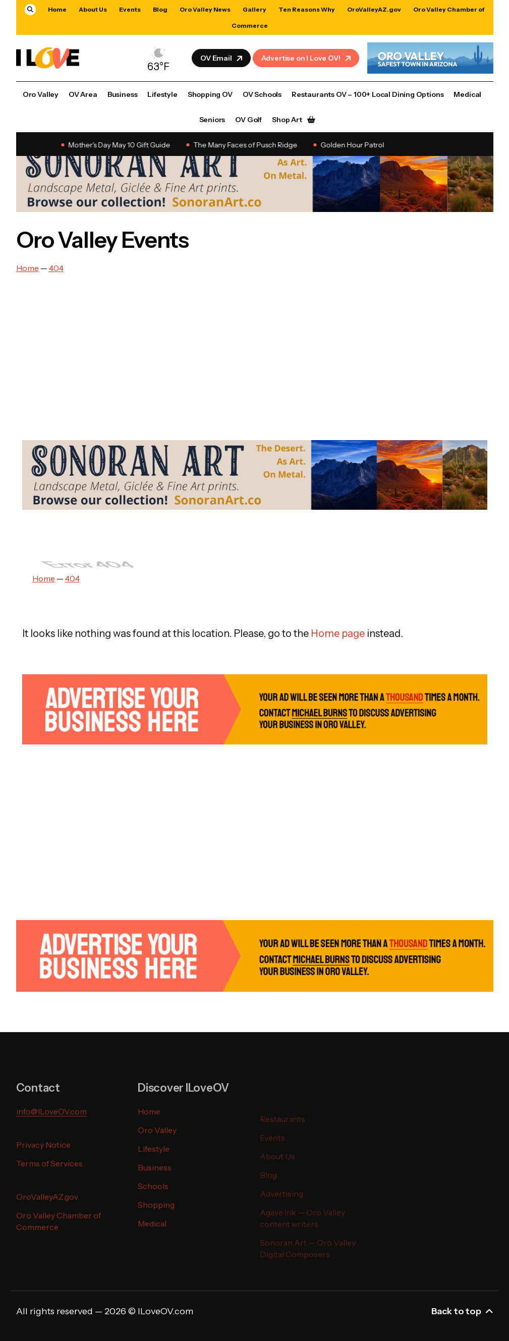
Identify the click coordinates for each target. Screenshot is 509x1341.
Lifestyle (162, 94)
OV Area (83, 94)
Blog (160, 9)
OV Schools (262, 94)
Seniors (212, 119)
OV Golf (248, 119)
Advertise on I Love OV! (307, 58)
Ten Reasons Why (306, 9)
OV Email (222, 58)
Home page (338, 633)
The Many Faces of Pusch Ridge (247, 144)
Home (57, 9)
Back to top (462, 1311)
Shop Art (287, 119)
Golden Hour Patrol (354, 144)
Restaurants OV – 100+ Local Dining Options (367, 94)
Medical (467, 94)
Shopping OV (210, 94)
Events (130, 9)
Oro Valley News (205, 9)
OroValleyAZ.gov (374, 9)
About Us (93, 9)
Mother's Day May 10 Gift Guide (121, 144)
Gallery (254, 9)
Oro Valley (41, 94)
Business (122, 94)
